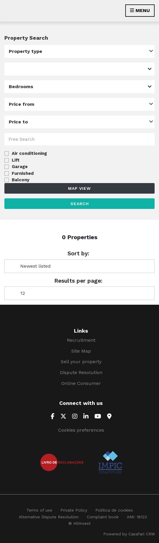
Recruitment (81, 340)
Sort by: (78, 253)
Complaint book (103, 516)
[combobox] (79, 51)
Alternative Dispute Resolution (49, 516)
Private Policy (73, 510)
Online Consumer (81, 383)
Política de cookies (114, 510)
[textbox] (10, 69)
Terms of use (39, 510)
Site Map (81, 351)
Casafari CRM (141, 534)
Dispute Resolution (81, 372)
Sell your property (81, 361)
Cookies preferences (81, 430)
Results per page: (78, 281)
